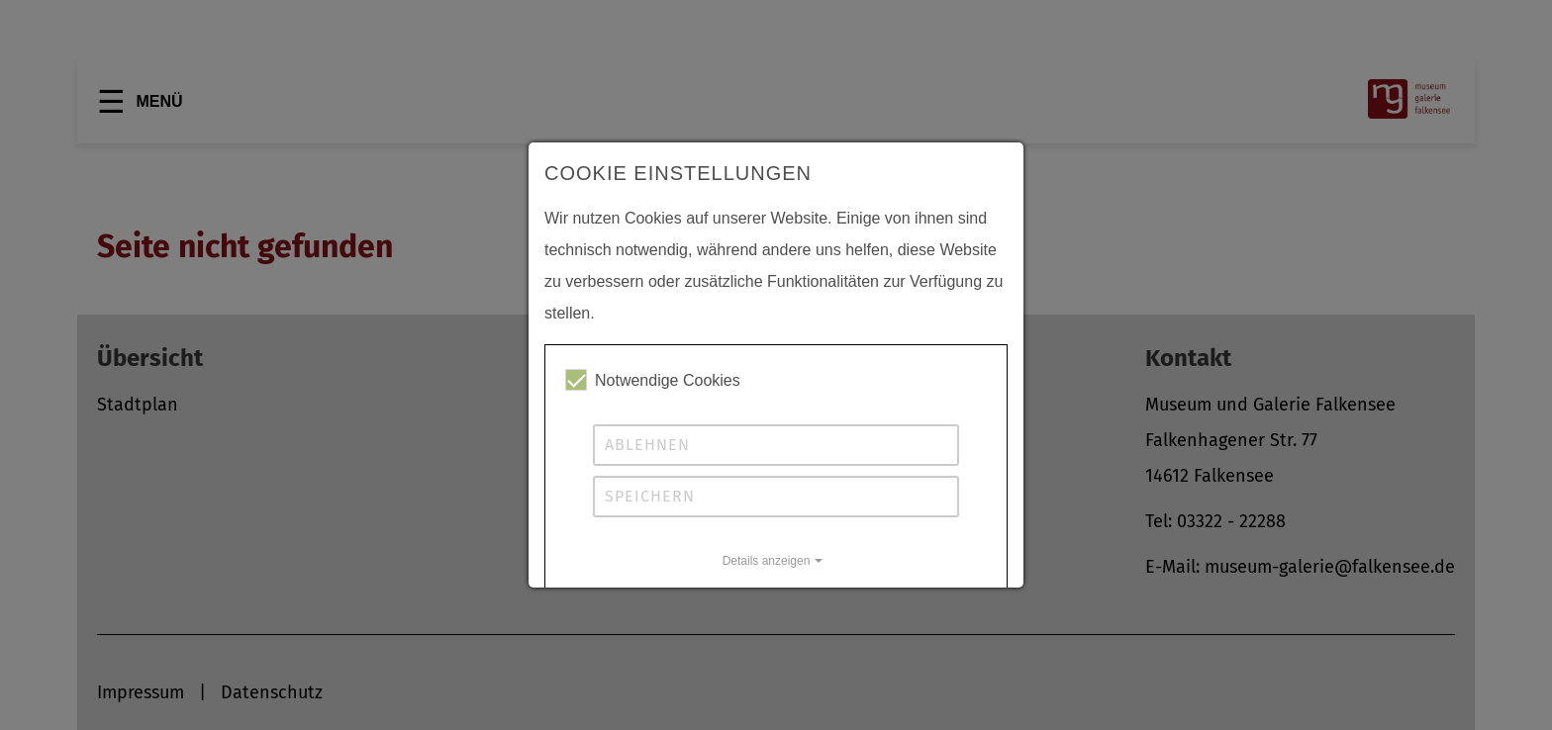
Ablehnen (647, 444)
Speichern (650, 496)
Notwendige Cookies (652, 380)
